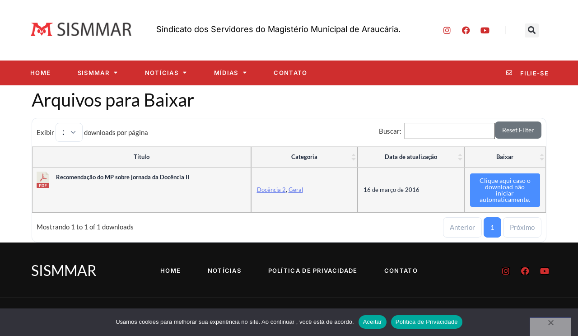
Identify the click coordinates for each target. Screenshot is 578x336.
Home (40, 72)
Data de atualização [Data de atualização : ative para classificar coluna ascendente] (411, 156)
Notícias (166, 72)
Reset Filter (518, 130)
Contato (290, 72)
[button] (532, 30)
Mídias (230, 72)
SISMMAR (98, 72)
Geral (296, 189)
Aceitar (372, 321)
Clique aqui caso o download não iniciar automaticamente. (505, 190)
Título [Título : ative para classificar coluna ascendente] (141, 156)
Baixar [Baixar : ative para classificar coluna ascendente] (504, 156)
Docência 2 (271, 189)
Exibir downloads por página (92, 132)
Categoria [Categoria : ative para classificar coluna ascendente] (304, 156)
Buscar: (437, 131)
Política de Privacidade (313, 270)
